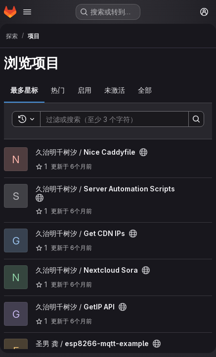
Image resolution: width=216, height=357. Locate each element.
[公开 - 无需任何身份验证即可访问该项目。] (143, 152)
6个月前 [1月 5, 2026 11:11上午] (81, 211)
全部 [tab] (145, 90)
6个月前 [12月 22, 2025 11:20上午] (81, 321)
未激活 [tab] (114, 90)
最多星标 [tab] (24, 90)
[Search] (109, 119)
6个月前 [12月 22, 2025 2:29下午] (81, 284)
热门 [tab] (58, 90)
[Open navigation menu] (27, 12)
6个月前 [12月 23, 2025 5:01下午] (81, 247)
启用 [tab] (84, 90)
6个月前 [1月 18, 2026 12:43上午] (81, 166)
